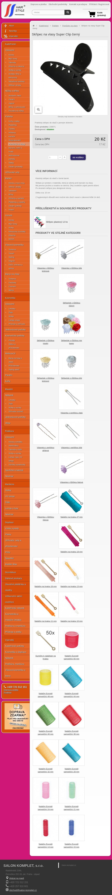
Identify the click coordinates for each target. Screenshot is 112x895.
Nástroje (9, 476)
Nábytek (9, 395)
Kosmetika (10, 298)
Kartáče (12, 136)
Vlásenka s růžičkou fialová (71, 482)
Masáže (9, 389)
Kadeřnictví (10, 44)
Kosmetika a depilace (15, 652)
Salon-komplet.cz (69, 865)
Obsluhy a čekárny (16, 66)
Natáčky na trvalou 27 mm (72, 517)
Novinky (10, 31)
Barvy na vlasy (12, 274)
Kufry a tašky (14, 121)
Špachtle (9, 558)
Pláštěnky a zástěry (17, 202)
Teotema (12, 249)
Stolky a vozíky (15, 70)
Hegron (12, 261)
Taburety (12, 62)
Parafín (8, 375)
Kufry (7, 381)
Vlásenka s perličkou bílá (71, 447)
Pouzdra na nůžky (16, 111)
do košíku (78, 157)
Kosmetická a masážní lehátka (13, 617)
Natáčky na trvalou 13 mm (72, 586)
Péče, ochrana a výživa (15, 267)
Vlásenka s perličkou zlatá (71, 413)
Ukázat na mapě (16, 878)
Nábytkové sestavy (16, 81)
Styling (11, 257)
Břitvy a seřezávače (17, 107)
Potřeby (9, 116)
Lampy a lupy (14, 320)
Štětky (11, 163)
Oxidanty (12, 283)
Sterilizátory (14, 446)
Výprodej (11, 36)
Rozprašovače (15, 140)
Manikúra (9, 484)
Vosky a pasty (12, 528)
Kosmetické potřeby (14, 335)
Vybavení (9, 50)
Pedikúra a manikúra (15, 626)
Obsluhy (12, 235)
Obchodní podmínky (58, 4)
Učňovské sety (12, 172)
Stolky (11, 228)
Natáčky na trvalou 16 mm (46, 586)
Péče (7, 552)
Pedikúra (9, 431)
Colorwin (12, 286)
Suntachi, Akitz (15, 95)
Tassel (11, 253)
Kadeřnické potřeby (14, 646)
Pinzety (12, 340)
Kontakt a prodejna (78, 4)
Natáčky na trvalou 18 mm (72, 552)
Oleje (7, 423)
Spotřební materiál (14, 470)
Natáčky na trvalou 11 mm (46, 621)
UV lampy (10, 496)
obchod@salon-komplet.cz (23, 890)
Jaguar (11, 103)
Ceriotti (8, 215)
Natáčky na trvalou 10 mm (72, 621)
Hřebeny (12, 133)
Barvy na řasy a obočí (15, 360)
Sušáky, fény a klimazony (15, 76)
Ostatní (12, 99)
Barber (8, 178)
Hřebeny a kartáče (16, 198)
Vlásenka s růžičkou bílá (71, 268)
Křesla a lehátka (15, 442)
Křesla (11, 55)
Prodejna (7, 692)
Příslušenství (14, 366)
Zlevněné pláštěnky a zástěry (15, 587)
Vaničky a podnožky (17, 464)
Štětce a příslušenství (14, 346)
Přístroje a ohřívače (17, 324)
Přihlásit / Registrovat (99, 4)
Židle (11, 312)
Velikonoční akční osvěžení (13, 599)
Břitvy (11, 194)
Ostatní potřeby (15, 206)
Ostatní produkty (15, 167)
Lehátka (12, 309)
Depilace (9, 522)
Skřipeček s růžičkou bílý (71, 378)
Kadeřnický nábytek (14, 608)
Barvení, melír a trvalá (15, 150)
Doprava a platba (39, 4)
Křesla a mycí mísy (17, 183)
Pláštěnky (13, 125)
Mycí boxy (13, 59)
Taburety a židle (15, 449)
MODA (11, 239)
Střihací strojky (15, 85)
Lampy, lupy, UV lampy (15, 459)
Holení (11, 210)
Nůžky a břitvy (12, 91)
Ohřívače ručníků (16, 411)
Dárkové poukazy (13, 578)
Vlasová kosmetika (14, 244)
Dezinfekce (10, 572)
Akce (9, 26)
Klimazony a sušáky (17, 231)
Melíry (11, 290)
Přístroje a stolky (13, 632)
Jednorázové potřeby (14, 157)
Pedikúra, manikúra (14, 664)
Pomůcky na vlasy (17, 144)
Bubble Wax (11, 564)
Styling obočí (14, 369)
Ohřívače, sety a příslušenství (13, 543)
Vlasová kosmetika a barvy (15, 673)
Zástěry (12, 129)
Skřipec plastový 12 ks (57, 222)
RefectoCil (10, 353)
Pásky (8, 534)
